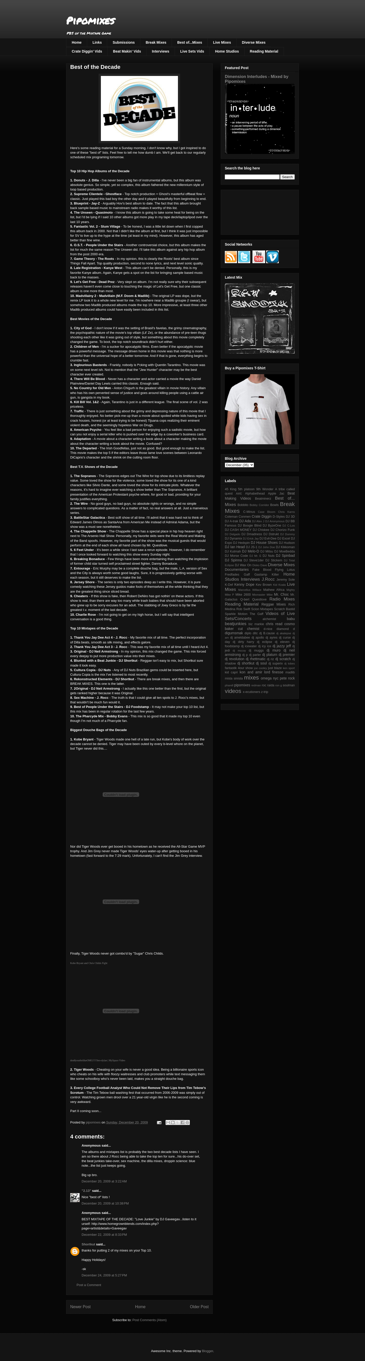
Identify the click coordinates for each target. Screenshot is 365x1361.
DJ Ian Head (235, 547)
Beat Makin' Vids (127, 51)
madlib (290, 672)
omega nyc (270, 678)
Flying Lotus (285, 570)
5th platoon (246, 489)
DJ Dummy (287, 534)
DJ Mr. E (255, 555)
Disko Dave (259, 565)
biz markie (256, 624)
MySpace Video (117, 1060)
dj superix (275, 663)
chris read (274, 624)
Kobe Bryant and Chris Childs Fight (88, 963)
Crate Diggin (261, 516)
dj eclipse (264, 642)
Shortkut (88, 1244)
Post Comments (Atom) (149, 1320)
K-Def (229, 585)
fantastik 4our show (239, 668)
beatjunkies (235, 623)
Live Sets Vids (192, 51)
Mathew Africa (273, 590)
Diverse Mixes (253, 42)
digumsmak (234, 633)
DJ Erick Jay (251, 538)
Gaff (247, 574)
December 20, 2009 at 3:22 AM (104, 1181)
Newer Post (80, 1307)
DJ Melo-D (250, 551)
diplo (248, 633)
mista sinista (234, 678)
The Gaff (256, 614)
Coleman (231, 516)
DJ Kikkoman (285, 547)
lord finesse (273, 672)
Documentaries (237, 569)
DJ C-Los (289, 525)
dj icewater (249, 646)
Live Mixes (222, 42)
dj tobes (289, 663)
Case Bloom (266, 511)
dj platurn (269, 655)
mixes (251, 677)
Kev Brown (264, 585)
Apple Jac (276, 493)
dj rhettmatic (256, 659)
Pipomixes (90, 20)
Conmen (245, 516)
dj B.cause (267, 633)
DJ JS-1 (251, 547)
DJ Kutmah (233, 551)
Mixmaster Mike (262, 594)
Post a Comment (89, 1285)
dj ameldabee (240, 637)
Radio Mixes (282, 599)
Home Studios (227, 51)
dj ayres (272, 637)
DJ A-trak (231, 521)
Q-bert (244, 599)
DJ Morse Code (236, 556)
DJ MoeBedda (284, 551)
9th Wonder (264, 489)
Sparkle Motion (236, 614)
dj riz (270, 659)
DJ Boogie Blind (249, 525)
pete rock (287, 678)
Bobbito (243, 505)
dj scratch (283, 659)
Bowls (274, 505)
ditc (255, 633)
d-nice (268, 629)
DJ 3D (290, 516)
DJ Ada (245, 521)
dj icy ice (264, 646)
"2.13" (86, 1191)
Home (77, 42)
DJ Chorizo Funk (282, 530)
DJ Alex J (258, 521)
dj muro (274, 650)
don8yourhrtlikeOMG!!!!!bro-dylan (88, 1060)
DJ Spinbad (285, 555)
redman (256, 685)
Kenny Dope (244, 584)
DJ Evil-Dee (268, 538)
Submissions (124, 42)
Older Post (199, 1307)
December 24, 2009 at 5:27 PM (104, 1275)
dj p (245, 655)
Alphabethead (255, 493)
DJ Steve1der (254, 560)
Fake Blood (261, 570)
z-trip (264, 692)
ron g (278, 685)
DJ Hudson (287, 543)
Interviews (160, 51)
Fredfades (232, 574)
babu (291, 619)
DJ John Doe (266, 547)
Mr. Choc (281, 594)
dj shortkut (245, 663)
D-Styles (279, 516)
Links (97, 42)
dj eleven (282, 642)
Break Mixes (156, 42)
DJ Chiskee (261, 530)
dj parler (255, 655)
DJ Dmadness (252, 534)
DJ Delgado (232, 534)
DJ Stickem (273, 560)
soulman (289, 685)
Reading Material (264, 51)
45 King (230, 489)
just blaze (275, 668)
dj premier (287, 655)
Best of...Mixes (189, 42)
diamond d (286, 629)
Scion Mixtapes (262, 609)
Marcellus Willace (249, 589)
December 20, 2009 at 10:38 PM (105, 1203)
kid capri (231, 672)
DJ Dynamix (233, 538)
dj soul (261, 663)
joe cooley (260, 668)
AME (239, 493)
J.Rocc (268, 579)
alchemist (269, 619)
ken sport (289, 668)
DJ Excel (283, 538)
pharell (229, 685)
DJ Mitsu (266, 551)
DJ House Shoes (264, 543)
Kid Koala (279, 584)
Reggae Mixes (273, 604)
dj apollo (257, 637)
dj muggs (256, 650)
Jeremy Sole (286, 579)
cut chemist (248, 629)
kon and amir (251, 672)
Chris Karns (286, 511)
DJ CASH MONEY (238, 530)
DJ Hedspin (241, 543)
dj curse (285, 637)
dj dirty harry (243, 642)
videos (233, 691)
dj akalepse (283, 633)
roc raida (268, 685)
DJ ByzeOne (272, 525)
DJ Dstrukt (271, 534)
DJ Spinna (233, 560)
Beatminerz (263, 498)
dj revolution (234, 659)
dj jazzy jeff (281, 646)
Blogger (207, 1351)
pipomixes (242, 685)
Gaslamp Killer (266, 574)
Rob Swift (243, 609)
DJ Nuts (269, 556)
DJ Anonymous (275, 521)
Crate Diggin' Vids (87, 51)
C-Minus (249, 512)
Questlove (259, 599)
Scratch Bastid (284, 609)
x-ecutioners (251, 692)
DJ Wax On (243, 565)
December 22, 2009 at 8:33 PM (104, 1235)
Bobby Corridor (259, 505)
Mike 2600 (243, 594)
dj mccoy (239, 650)
